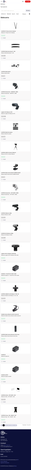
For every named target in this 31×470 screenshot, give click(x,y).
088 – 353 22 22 (7, 445)
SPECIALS (3, 14)
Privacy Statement (4, 461)
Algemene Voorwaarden (5, 462)
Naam (13, 14)
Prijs (17, 14)
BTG (18, 459)
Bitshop (15, 465)
